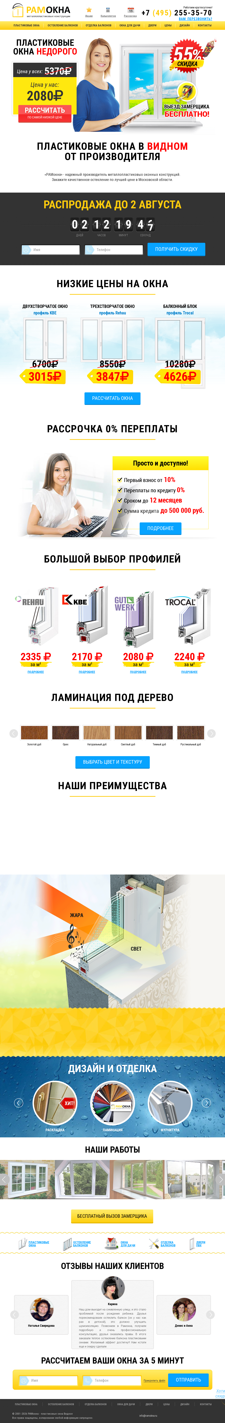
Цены (168, 25)
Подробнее (160, 528)
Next (220, 1180)
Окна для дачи (129, 25)
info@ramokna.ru (148, 1415)
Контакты (204, 25)
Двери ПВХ (200, 1244)
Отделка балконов (98, 25)
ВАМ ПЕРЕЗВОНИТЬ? (195, 19)
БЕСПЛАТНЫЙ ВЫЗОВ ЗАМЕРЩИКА (112, 1216)
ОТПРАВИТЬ (188, 1380)
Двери (152, 25)
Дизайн (184, 25)
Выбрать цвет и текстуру (112, 762)
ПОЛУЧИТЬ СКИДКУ (176, 249)
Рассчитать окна (112, 398)
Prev (5, 1180)
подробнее (36, 672)
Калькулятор (108, 15)
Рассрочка (130, 15)
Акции (89, 15)
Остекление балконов (63, 25)
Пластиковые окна (27, 25)
